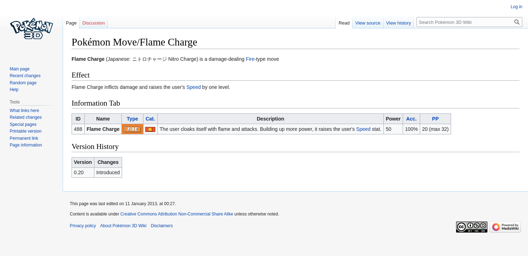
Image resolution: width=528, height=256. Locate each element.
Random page (23, 82)
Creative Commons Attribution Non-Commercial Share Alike (176, 214)
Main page (20, 68)
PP (435, 119)
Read (344, 23)
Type (132, 119)
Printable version (25, 131)
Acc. (411, 119)
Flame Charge (103, 129)
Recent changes (25, 75)
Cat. (150, 119)
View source (368, 23)
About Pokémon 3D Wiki (123, 225)
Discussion (93, 23)
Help (14, 89)
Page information (26, 145)
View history (398, 23)
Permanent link (24, 138)
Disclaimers (162, 225)
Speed (194, 87)
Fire (250, 59)
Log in (516, 6)
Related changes (26, 117)
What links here (24, 110)
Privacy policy (83, 225)
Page (71, 23)
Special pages (23, 124)
